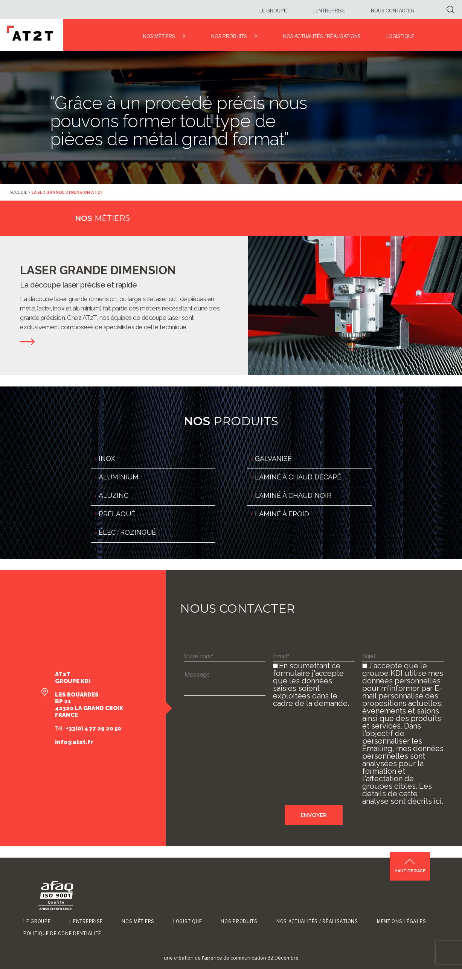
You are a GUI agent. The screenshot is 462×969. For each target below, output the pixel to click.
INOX (107, 458)
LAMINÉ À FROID (282, 514)
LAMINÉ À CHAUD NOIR (293, 495)
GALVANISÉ (273, 458)
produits (231, 421)
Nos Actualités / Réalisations (322, 36)
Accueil (18, 192)
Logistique (400, 36)
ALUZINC (113, 495)
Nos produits (229, 36)
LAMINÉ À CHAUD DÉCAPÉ (298, 477)
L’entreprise (329, 11)
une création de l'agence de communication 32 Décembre (231, 958)
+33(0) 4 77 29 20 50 (93, 728)
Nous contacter (393, 11)
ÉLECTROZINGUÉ (127, 532)
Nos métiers (159, 36)
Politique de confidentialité (62, 933)
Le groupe (273, 11)
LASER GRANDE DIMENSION (98, 270)
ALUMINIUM (119, 477)
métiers (102, 218)
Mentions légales (401, 921)
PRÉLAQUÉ (117, 514)
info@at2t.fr (74, 742)
